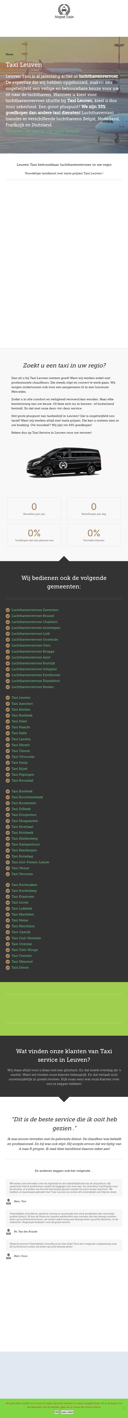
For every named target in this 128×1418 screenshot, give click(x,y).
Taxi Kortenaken (24, 885)
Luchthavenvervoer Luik (31, 633)
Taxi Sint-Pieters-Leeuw (30, 862)
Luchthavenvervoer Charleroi (35, 622)
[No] (123, 1408)
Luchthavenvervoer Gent (31, 645)
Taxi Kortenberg (24, 891)
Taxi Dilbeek (21, 809)
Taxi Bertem (21, 709)
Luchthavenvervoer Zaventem (35, 610)
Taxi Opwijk (21, 932)
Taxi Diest (19, 721)
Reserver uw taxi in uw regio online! (42, 131)
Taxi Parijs (20, 762)
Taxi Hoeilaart (22, 827)
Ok (56, 1412)
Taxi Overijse (22, 944)
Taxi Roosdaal (22, 780)
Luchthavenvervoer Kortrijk (33, 663)
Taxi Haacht (21, 727)
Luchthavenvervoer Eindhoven (36, 675)
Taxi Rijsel (19, 769)
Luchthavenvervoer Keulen (33, 687)
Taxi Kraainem (23, 896)
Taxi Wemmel (22, 961)
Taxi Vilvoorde (23, 757)
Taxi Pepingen (23, 774)
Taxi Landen (21, 739)
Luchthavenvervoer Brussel (33, 616)
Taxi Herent (21, 745)
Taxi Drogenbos (24, 815)
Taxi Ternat (20, 868)
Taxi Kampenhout (26, 844)
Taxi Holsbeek (22, 832)
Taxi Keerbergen (24, 850)
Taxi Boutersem (24, 803)
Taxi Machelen (23, 914)
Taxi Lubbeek (22, 908)
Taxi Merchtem (23, 926)
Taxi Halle (19, 733)
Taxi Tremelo (22, 956)
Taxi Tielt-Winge (25, 950)
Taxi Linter (20, 902)
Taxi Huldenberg (25, 838)
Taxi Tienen (21, 751)
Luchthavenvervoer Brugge (33, 651)
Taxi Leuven (21, 697)
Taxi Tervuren (22, 874)
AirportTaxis (84, 1340)
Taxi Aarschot (22, 703)
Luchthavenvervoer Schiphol (34, 669)
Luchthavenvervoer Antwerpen (36, 628)
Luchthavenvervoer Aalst (31, 657)
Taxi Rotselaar (22, 856)
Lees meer (67, 1412)
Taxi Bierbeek (22, 715)
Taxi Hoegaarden (25, 821)
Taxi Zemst (20, 967)
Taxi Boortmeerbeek (27, 797)
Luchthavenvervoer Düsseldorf (36, 681)
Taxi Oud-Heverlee (26, 938)
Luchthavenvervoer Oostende (35, 639)
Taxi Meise (20, 920)
